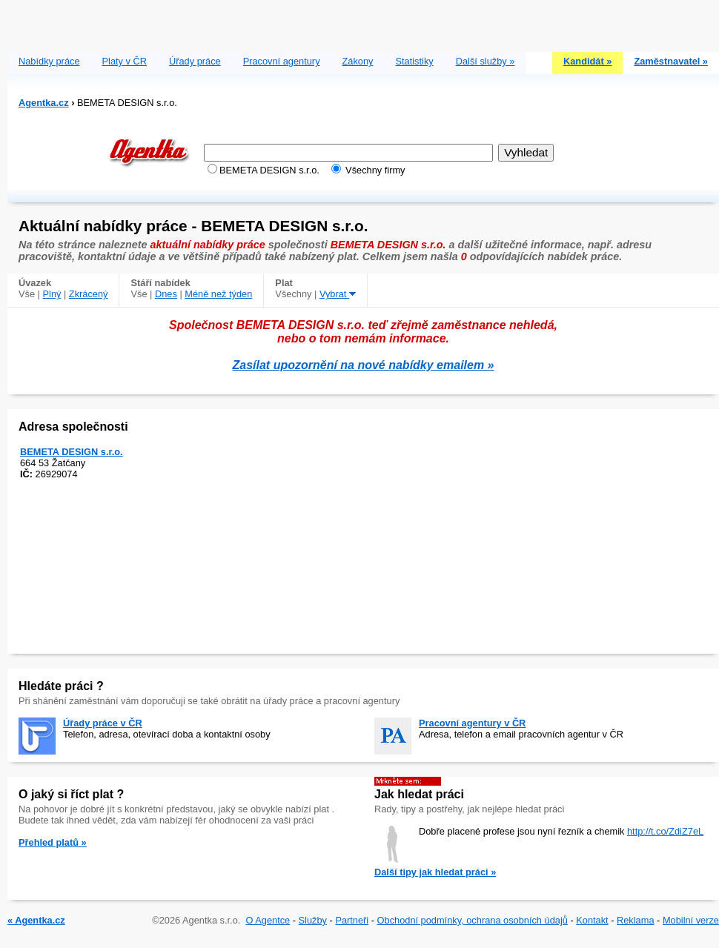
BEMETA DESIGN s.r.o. (71, 451)
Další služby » (485, 61)
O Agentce (267, 920)
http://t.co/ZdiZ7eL (665, 831)
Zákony (358, 61)
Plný (52, 293)
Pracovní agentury (281, 61)
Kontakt (592, 920)
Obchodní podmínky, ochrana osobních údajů (472, 920)
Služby (313, 920)
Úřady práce (195, 61)
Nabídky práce (49, 61)
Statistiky (415, 61)
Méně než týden (218, 293)
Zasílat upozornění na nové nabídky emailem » (363, 365)
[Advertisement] (363, 22)
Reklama (636, 920)
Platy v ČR (124, 61)
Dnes (166, 293)
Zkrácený (88, 293)
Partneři (351, 920)
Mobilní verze (691, 920)
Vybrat (337, 293)
